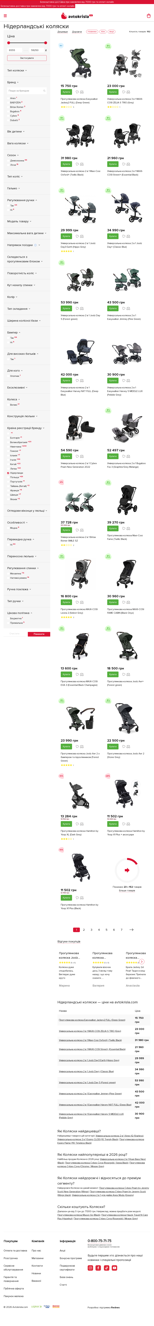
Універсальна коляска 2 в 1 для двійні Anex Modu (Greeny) (103, 1195)
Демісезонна (18, 160)
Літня (14, 164)
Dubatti (15, 120)
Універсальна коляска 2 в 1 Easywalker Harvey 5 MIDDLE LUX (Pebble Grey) (125, 391)
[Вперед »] (131, 930)
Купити (66, 91)
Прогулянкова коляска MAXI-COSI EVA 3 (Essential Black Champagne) (79, 683)
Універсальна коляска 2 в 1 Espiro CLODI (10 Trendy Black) (87, 1139)
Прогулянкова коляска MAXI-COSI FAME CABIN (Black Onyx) (125, 611)
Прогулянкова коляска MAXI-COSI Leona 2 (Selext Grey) (79, 611)
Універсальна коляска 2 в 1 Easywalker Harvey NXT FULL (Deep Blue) (79, 391)
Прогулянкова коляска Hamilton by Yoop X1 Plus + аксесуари (126, 833)
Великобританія (20, 442)
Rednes (115, 1307)
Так (13, 205)
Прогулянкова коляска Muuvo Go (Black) (78, 1215)
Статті (63, 1284)
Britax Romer (17, 107)
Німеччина (18, 446)
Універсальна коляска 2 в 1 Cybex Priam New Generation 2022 (79, 465)
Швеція (15, 494)
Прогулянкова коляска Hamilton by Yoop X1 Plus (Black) (79, 906)
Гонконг (15, 451)
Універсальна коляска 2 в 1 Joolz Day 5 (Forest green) (80, 317)
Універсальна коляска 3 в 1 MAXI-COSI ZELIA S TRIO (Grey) (125, 101)
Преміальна (17, 622)
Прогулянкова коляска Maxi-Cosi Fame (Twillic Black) (125, 537)
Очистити (14, 633)
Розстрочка (11, 1258)
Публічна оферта (14, 1288)
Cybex (14, 115)
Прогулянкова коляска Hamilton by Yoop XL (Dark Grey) (79, 833)
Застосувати (27, 58)
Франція (16, 490)
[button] (141, 961)
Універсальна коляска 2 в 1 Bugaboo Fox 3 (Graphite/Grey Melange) (126, 465)
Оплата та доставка (15, 1250)
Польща (16, 477)
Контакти (37, 1265)
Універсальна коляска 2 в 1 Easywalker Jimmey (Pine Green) (124, 317)
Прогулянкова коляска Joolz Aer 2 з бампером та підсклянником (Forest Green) (80, 757)
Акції (62, 1250)
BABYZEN (16, 102)
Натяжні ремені (19, 577)
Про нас (36, 1250)
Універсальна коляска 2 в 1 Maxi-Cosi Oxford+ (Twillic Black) (80, 173)
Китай (15, 464)
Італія (15, 459)
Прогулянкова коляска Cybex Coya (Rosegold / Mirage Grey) (106, 1218)
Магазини (37, 1258)
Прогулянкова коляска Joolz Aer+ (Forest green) (125, 683)
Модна (14, 528)
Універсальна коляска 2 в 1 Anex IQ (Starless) (119, 1135)
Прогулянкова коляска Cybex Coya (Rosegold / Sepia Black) (96, 1162)
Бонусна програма (71, 1258)
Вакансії (36, 1280)
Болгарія (16, 437)
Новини (36, 1273)
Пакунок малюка (13, 1296)
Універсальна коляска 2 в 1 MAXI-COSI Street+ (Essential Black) (125, 173)
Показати (39, 634)
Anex (13, 98)
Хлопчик (15, 376)
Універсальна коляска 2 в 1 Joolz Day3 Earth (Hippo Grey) (78, 245)
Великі (15, 404)
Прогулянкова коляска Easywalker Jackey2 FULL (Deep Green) (79, 101)
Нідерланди (16, 472)
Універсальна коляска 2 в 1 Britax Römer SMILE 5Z (78, 539)
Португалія (17, 481)
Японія (15, 499)
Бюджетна (16, 618)
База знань (66, 1277)
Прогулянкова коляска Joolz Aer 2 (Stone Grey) (125, 755)
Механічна (17, 573)
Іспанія (15, 455)
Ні (12, 210)
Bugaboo (15, 111)
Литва (15, 468)
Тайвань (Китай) (19, 486)
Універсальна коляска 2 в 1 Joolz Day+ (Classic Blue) (124, 245)
